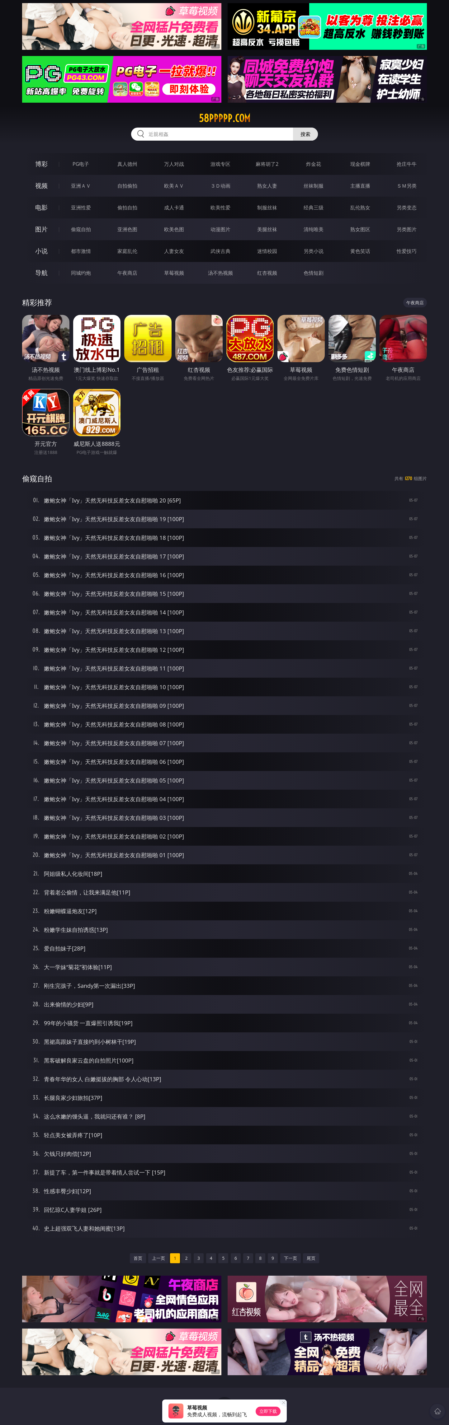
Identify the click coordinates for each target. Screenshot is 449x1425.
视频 (41, 185)
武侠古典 (220, 251)
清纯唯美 (314, 229)
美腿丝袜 (267, 229)
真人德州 (127, 164)
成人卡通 (174, 207)
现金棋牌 (360, 164)
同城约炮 (81, 272)
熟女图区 (360, 229)
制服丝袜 (267, 207)
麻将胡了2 (267, 164)
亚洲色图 (127, 229)
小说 (41, 251)
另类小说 (314, 251)
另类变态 (407, 207)
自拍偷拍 (127, 185)
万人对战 (174, 164)
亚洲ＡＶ (81, 185)
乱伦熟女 (360, 207)
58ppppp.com (224, 118)
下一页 (290, 1258)
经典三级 (314, 207)
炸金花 (313, 164)
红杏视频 (267, 272)
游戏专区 (220, 164)
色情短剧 (314, 272)
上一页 (158, 1258)
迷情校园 (267, 251)
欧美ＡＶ (174, 185)
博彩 (41, 164)
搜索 (305, 134)
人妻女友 (174, 251)
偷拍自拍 (127, 207)
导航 (41, 273)
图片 (41, 229)
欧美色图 (174, 229)
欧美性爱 (220, 207)
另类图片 (407, 229)
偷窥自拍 (81, 229)
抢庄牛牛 (407, 164)
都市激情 (81, 251)
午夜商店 (127, 272)
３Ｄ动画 (220, 185)
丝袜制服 (314, 185)
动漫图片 (220, 229)
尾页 (311, 1258)
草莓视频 (174, 272)
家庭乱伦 (127, 251)
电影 (41, 207)
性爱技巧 (407, 251)
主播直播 (360, 185)
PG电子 (81, 164)
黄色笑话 (360, 251)
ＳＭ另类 (407, 185)
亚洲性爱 (81, 207)
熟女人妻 (267, 185)
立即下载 (268, 1411)
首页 (138, 1258)
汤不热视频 (220, 272)
